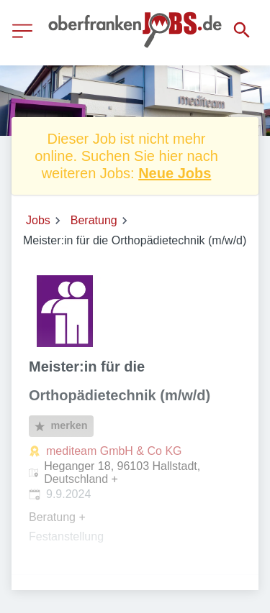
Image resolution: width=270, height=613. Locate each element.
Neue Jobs (174, 173)
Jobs (38, 220)
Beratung (94, 220)
